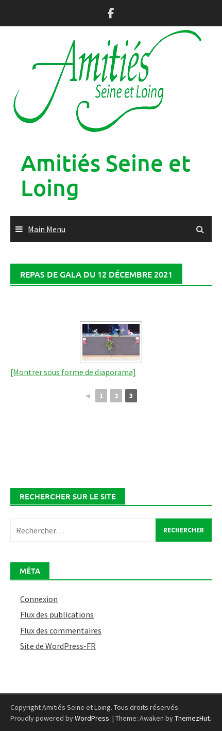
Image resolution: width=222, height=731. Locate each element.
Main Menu (46, 229)
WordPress (92, 718)
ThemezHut (192, 718)
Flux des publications (57, 614)
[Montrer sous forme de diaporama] (73, 372)
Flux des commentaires (60, 630)
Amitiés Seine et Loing (106, 175)
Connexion (39, 599)
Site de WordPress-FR (58, 646)
